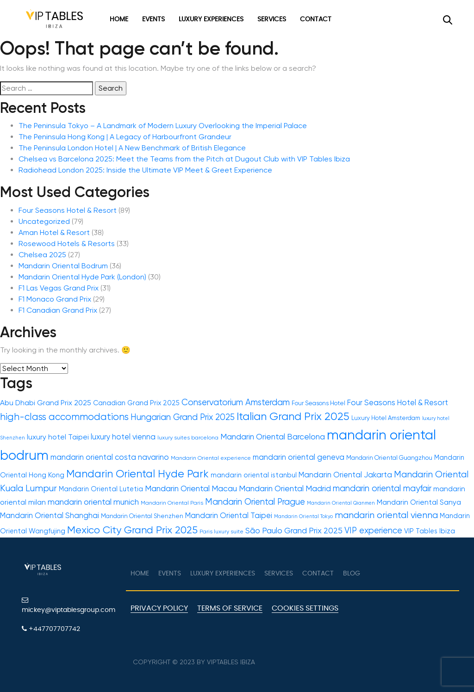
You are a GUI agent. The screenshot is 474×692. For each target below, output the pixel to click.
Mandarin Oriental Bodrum (63, 265)
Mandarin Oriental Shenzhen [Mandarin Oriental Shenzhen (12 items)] (142, 516)
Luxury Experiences (211, 19)
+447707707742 (51, 628)
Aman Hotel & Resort (54, 232)
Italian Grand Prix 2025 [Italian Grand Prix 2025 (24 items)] (293, 416)
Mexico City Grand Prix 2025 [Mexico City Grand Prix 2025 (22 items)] (132, 530)
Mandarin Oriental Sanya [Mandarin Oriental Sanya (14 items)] (419, 502)
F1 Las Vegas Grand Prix (59, 288)
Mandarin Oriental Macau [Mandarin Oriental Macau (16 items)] (191, 488)
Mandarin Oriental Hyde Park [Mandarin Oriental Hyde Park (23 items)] (137, 474)
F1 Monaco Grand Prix (55, 299)
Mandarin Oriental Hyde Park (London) (82, 276)
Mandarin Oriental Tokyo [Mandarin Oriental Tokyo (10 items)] (303, 516)
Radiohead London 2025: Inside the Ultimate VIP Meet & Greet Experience (145, 170)
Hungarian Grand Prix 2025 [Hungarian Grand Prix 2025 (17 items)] (183, 417)
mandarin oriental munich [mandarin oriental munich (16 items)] (93, 502)
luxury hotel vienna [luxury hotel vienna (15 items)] (123, 436)
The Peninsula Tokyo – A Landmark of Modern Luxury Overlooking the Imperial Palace (163, 125)
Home (119, 19)
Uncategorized (44, 221)
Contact (315, 19)
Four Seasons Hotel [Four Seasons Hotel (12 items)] (318, 403)
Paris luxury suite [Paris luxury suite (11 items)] (221, 531)
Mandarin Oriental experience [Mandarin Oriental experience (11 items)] (211, 458)
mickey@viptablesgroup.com (68, 605)
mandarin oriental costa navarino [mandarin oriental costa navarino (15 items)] (109, 457)
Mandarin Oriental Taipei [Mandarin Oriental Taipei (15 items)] (228, 515)
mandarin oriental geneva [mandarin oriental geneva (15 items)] (298, 457)
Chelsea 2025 (42, 254)
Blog (351, 573)
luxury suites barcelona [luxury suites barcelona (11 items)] (187, 437)
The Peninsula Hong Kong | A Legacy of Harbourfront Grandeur (125, 136)
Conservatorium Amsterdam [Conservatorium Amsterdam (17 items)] (235, 402)
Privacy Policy (159, 608)
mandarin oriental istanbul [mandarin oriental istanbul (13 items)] (254, 475)
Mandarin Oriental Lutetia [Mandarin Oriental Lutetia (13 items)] (101, 489)
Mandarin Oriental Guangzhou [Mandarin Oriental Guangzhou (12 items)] (389, 457)
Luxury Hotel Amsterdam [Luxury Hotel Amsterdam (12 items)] (385, 417)
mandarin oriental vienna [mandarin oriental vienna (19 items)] (386, 515)
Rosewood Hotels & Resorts (67, 243)
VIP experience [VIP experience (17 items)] (373, 530)
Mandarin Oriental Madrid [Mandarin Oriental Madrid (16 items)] (285, 488)
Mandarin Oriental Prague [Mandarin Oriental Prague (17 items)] (255, 502)
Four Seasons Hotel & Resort (68, 210)
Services (271, 19)
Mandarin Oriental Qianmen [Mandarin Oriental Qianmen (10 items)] (341, 503)
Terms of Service (229, 608)
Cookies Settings (305, 608)
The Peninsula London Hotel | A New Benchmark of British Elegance (132, 147)
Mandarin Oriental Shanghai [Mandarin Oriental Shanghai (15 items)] (49, 515)
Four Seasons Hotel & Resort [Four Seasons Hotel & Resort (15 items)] (397, 402)
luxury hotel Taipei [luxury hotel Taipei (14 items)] (58, 437)
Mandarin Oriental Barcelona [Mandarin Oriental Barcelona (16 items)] (272, 436)
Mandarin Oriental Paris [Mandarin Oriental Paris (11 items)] (172, 503)
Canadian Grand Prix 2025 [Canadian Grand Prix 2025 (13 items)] (136, 403)
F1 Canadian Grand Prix (58, 310)
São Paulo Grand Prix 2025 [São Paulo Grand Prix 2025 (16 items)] (294, 530)
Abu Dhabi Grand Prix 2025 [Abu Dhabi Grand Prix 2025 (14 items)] (45, 403)
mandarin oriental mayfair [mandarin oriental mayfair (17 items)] (382, 488)
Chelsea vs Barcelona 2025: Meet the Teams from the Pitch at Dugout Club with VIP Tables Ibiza (184, 158)
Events (153, 19)
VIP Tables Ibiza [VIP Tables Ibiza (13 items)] (429, 531)
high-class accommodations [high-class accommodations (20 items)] (64, 416)
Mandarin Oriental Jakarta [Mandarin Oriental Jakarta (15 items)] (345, 474)
